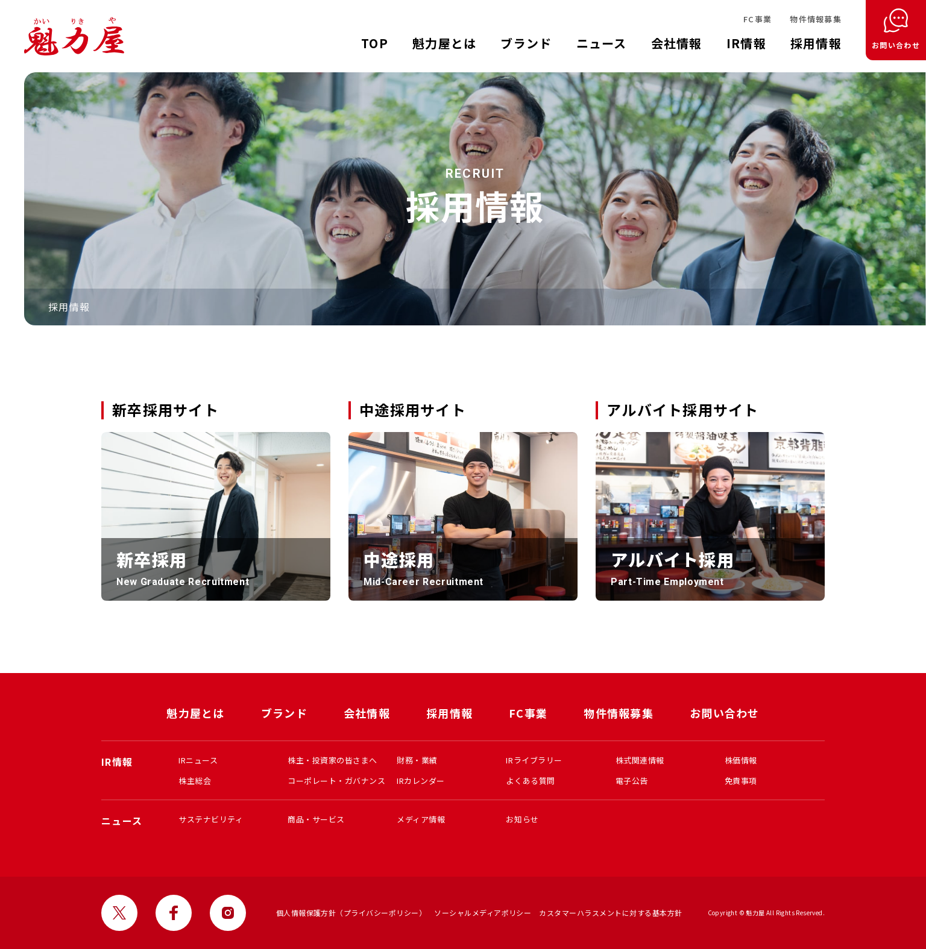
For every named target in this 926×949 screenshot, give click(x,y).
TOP (374, 43)
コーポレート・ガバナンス (336, 780)
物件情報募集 (816, 19)
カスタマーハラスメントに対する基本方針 (610, 912)
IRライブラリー (534, 760)
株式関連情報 (640, 760)
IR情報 (746, 43)
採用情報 (816, 43)
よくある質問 (530, 780)
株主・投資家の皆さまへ (332, 760)
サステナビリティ (210, 819)
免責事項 (741, 780)
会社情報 (676, 43)
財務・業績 (417, 760)
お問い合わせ (725, 713)
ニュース (601, 43)
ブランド (526, 43)
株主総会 (194, 780)
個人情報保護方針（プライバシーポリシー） (351, 912)
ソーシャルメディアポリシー (482, 912)
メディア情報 (421, 819)
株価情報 (741, 760)
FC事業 (757, 19)
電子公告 (632, 780)
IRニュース (198, 760)
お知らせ (522, 819)
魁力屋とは (444, 43)
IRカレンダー (421, 780)
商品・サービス (316, 819)
